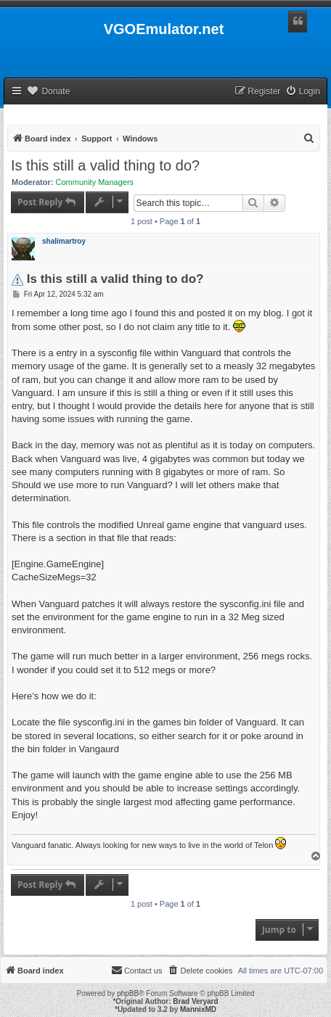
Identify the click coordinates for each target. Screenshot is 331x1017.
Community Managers (95, 182)
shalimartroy (64, 241)
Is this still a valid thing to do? (105, 165)
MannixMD (198, 1009)
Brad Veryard (195, 1001)
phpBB (128, 993)
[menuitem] (302, 92)
